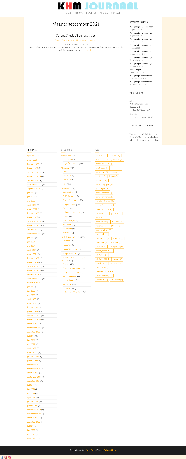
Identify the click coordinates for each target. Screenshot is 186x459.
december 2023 (34, 266)
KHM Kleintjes (69, 220)
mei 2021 (31, 393)
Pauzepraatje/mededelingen (141, 75)
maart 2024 (32, 254)
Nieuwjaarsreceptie (69, 253)
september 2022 (34, 327)
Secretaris (67, 284)
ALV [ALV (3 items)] (99, 159)
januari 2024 (32, 262)
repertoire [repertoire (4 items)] (101, 263)
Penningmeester (70, 276)
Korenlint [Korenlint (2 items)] (101, 226)
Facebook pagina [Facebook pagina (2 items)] (104, 184)
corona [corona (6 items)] (116, 172)
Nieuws (79, 12)
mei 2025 (31, 200)
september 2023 (34, 278)
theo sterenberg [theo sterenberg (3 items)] (104, 275)
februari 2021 (33, 401)
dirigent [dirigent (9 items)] (113, 176)
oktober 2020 (33, 417)
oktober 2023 (33, 274)
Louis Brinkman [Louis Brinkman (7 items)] (104, 230)
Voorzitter (67, 288)
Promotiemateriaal (71, 200)
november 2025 (34, 176)
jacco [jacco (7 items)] (111, 205)
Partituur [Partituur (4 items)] (101, 246)
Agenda (104, 12)
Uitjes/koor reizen (71, 163)
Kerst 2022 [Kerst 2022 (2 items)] (102, 217)
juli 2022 (31, 336)
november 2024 (34, 225)
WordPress (91, 450)
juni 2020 (31, 430)
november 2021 (33, 368)
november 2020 (34, 413)
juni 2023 (31, 290)
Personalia (67, 228)
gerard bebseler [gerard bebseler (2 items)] (104, 192)
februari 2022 (33, 356)
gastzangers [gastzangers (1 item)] (102, 188)
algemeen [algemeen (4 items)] (114, 155)
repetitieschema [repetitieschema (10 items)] (104, 271)
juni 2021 (31, 389)
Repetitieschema (70, 248)
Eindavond (67, 159)
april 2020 (31, 438)
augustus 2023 (33, 282)
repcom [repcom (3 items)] (117, 259)
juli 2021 (30, 385)
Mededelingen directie (70, 237)
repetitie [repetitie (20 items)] (115, 263)
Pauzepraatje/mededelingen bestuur (74, 40)
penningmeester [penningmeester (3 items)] (104, 250)
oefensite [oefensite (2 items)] (118, 238)
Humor (66, 216)
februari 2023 (33, 307)
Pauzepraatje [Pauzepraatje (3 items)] (116, 246)
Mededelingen (135, 69)
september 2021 (34, 376)
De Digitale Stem (68, 204)
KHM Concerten (70, 195)
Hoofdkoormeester (71, 272)
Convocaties (68, 191)
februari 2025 (33, 213)
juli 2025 (31, 192)
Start (69, 12)
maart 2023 (32, 303)
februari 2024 (33, 258)
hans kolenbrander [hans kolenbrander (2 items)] (105, 201)
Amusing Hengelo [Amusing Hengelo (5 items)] (114, 159)
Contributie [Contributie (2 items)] (102, 168)
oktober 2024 (33, 229)
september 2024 (34, 233)
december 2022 (34, 315)
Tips (64, 183)
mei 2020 (31, 434)
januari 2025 (32, 217)
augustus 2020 (33, 421)
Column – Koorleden (71, 212)
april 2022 (31, 348)
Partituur (67, 179)
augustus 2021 (33, 380)
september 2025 (34, 184)
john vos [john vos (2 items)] (116, 213)
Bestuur (58, 40)
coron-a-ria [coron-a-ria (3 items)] (102, 172)
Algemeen (65, 167)
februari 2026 (33, 164)
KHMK (67, 44)
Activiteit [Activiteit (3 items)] (101, 155)
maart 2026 (32, 159)
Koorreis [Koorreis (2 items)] (117, 221)
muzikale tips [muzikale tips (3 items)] (103, 238)
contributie (69, 279)
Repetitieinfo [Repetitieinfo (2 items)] (102, 267)
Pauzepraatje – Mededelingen (141, 27)
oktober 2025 (33, 180)
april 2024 (31, 249)
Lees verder (88, 50)
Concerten (65, 188)
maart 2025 (32, 209)
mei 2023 (31, 295)
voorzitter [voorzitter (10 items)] (102, 279)
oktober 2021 (33, 372)
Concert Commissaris (72, 268)
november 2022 (34, 319)
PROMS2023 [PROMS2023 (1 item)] (103, 259)
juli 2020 (31, 426)
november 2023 (34, 270)
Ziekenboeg (68, 232)
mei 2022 (31, 344)
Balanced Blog (110, 450)
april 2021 (31, 397)
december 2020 (34, 409)
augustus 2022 (33, 331)
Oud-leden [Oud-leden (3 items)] (101, 242)
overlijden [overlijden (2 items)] (116, 242)
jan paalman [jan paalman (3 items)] (102, 213)
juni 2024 (31, 241)
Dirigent (66, 240)
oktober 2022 (33, 323)
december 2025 (34, 172)
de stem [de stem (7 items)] (101, 176)
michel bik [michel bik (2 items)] (101, 234)
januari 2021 (32, 405)
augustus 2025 (33, 188)
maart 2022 (32, 352)
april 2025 (31, 205)
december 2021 (33, 364)
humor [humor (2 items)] (100, 205)
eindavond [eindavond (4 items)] (101, 180)
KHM (65, 171)
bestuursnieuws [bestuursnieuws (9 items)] (104, 163)
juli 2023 (31, 286)
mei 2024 (31, 245)
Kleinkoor (67, 175)
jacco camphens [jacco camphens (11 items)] (104, 209)
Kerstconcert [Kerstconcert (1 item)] (102, 221)
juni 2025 (31, 196)
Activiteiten (66, 155)
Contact (115, 12)
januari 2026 (32, 168)
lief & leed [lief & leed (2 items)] (115, 226)
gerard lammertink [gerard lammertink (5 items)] (105, 197)
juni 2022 (31, 340)
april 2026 (31, 155)
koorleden (67, 224)
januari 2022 (32, 360)
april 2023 (31, 299)
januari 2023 (32, 311)
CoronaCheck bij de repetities (76, 35)
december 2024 (34, 221)
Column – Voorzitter (73, 292)
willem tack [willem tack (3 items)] (117, 279)
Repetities (91, 12)
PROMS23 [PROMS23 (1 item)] (101, 255)
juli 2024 (31, 237)
